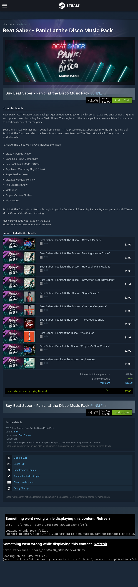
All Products (8, 24)
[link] (99, 100)
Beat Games (25, 435)
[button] (122, 412)
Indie (16, 431)
